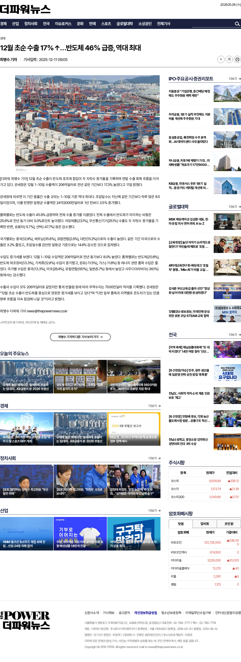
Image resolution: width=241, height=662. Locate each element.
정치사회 (30, 23)
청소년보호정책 (171, 613)
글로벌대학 (124, 23)
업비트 (204, 524)
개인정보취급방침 (145, 613)
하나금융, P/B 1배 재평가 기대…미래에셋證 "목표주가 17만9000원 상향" (189, 163)
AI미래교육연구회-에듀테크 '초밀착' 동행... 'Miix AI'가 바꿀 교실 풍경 (188, 268)
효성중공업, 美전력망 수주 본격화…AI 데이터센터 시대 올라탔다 (188, 140)
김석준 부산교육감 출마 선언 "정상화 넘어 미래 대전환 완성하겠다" (189, 291)
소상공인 (144, 23)
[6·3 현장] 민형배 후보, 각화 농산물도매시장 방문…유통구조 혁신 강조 (189, 419)
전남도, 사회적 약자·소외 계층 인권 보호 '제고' (189, 396)
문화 (80, 23)
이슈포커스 (63, 23)
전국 (46, 23)
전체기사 (163, 23)
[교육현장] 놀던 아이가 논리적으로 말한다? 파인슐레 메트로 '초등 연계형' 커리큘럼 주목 (190, 245)
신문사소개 (92, 613)
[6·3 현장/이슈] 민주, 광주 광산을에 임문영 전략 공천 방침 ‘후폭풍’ (189, 373)
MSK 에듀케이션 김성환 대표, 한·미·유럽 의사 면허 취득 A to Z (188, 221)
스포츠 (106, 23)
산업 (15, 23)
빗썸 (181, 524)
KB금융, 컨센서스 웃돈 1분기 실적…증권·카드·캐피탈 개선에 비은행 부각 (188, 186)
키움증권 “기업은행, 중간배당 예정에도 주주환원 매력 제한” (189, 93)
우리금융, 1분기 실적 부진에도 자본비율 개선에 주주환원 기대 (189, 117)
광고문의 (124, 613)
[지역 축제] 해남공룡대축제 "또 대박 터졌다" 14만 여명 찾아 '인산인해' (189, 349)
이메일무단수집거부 (198, 613)
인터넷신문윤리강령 (228, 613)
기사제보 (108, 613)
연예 (92, 23)
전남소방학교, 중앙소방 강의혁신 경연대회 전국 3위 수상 (188, 442)
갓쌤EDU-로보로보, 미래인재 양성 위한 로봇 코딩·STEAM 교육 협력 (189, 314)
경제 (3, 23)
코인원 (229, 524)
